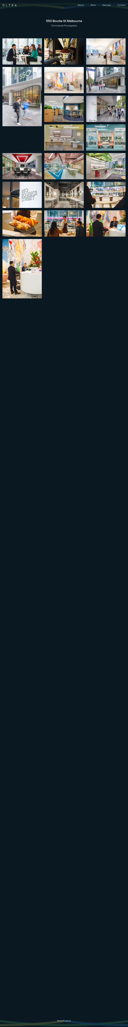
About (81, 5)
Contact (121, 5)
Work (93, 5)
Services (106, 5)
